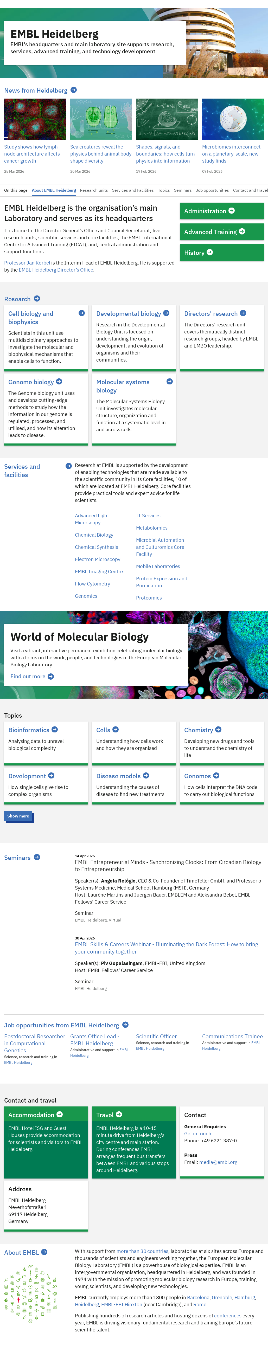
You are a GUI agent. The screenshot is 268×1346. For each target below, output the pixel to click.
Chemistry (202, 730)
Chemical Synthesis (96, 547)
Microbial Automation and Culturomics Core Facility (160, 547)
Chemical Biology (94, 535)
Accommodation (35, 1115)
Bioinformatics (33, 730)
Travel (109, 1115)
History (198, 252)
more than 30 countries (142, 1251)
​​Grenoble (222, 1297)
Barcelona (198, 1297)
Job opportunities (212, 191)
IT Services (148, 515)
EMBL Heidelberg (18, 1063)
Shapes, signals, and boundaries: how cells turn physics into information (165, 154)
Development (31, 776)
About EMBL (25, 1252)
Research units (94, 191)
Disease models (122, 776)
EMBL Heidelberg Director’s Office (56, 270)
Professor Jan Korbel (27, 263)
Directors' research (215, 313)
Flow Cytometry (92, 584)
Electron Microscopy (97, 559)
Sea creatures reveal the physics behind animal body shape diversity (100, 154)
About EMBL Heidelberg (54, 191)
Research (17, 299)
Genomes (201, 776)
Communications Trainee (232, 1037)
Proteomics (149, 598)
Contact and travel (250, 191)
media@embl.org (218, 1162)
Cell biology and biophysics (46, 317)
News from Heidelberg (35, 90)
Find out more (32, 676)
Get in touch (197, 1133)
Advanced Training (214, 232)
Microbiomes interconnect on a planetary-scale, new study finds (231, 154)
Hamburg (244, 1297)
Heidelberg (87, 1304)
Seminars (183, 191)
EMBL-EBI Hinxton (121, 1304)
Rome (199, 1304)
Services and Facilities (133, 191)
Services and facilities (22, 470)
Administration (209, 211)
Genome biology (35, 382)
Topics (164, 191)
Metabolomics (152, 528)
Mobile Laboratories (158, 566)
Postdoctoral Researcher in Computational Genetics (34, 1044)
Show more (18, 816)
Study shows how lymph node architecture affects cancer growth (32, 154)
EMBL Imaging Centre (99, 571)
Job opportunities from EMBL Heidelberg (61, 1025)
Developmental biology (132, 313)
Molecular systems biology (134, 386)
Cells (107, 730)
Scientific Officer (156, 1037)
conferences (227, 1315)
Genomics (86, 596)
